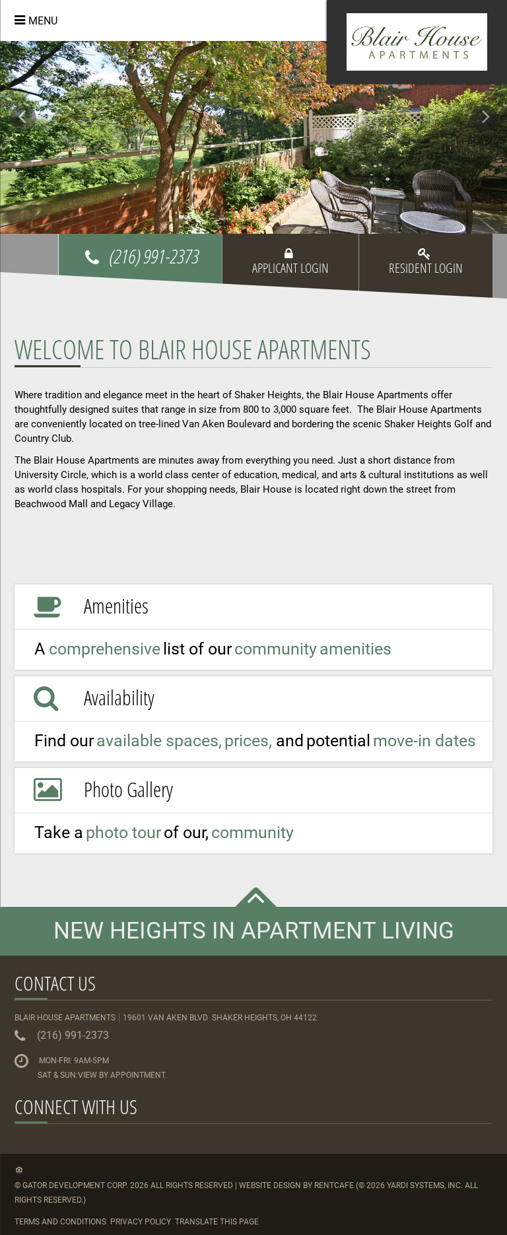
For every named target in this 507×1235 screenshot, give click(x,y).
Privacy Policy (140, 1221)
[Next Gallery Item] (484, 118)
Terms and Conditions (60, 1221)
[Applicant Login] (290, 273)
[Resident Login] (425, 273)
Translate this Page (217, 1221)
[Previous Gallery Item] (23, 118)
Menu (42, 21)
